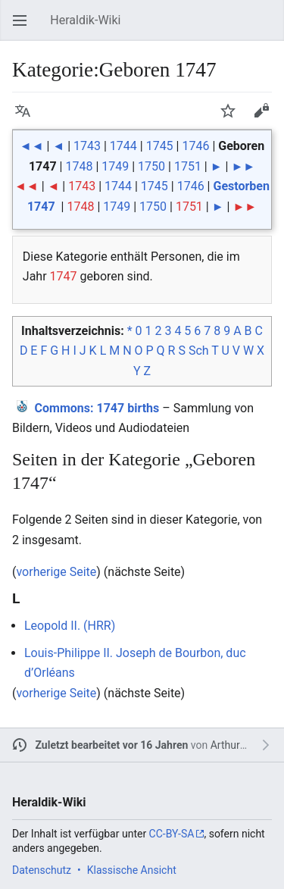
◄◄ (32, 146)
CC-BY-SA (172, 834)
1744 (123, 146)
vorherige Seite (56, 572)
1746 (195, 146)
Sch (199, 350)
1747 (63, 276)
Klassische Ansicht (131, 870)
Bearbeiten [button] (266, 118)
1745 (159, 146)
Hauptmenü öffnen (24, 27)
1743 (87, 146)
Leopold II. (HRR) (69, 625)
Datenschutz (41, 870)
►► (243, 166)
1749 (115, 166)
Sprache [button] (27, 118)
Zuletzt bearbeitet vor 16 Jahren (112, 745)
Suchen (269, 27)
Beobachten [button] (232, 118)
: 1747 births (97, 408)
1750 (151, 166)
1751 (187, 166)
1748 (78, 166)
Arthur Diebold (245, 745)
